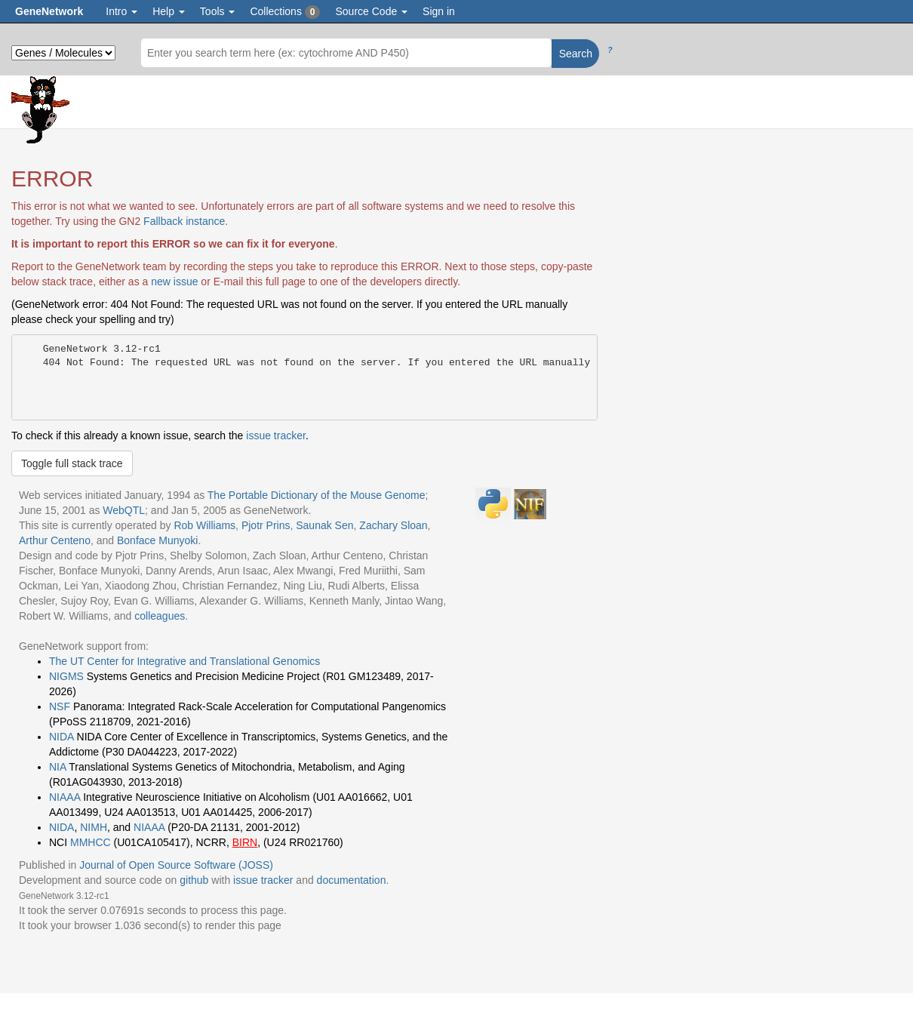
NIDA (61, 737)
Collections (285, 12)
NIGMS (66, 676)
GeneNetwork (49, 11)
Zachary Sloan (393, 525)
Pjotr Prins (265, 525)
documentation (351, 880)
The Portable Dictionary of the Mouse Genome (317, 495)
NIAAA (64, 797)
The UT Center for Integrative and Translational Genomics (184, 661)
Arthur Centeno (55, 540)
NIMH (93, 827)
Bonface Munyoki (157, 540)
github (194, 880)
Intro (121, 11)
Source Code (371, 11)
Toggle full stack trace (72, 463)
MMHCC (90, 842)
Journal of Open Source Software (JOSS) (176, 865)
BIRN (244, 842)
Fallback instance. (185, 221)
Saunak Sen (324, 525)
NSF (59, 706)
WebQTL (124, 510)
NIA (57, 767)
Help (168, 11)
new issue (174, 281)
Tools (217, 11)
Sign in (439, 11)
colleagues (159, 616)
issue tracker (276, 435)
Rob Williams (204, 525)
